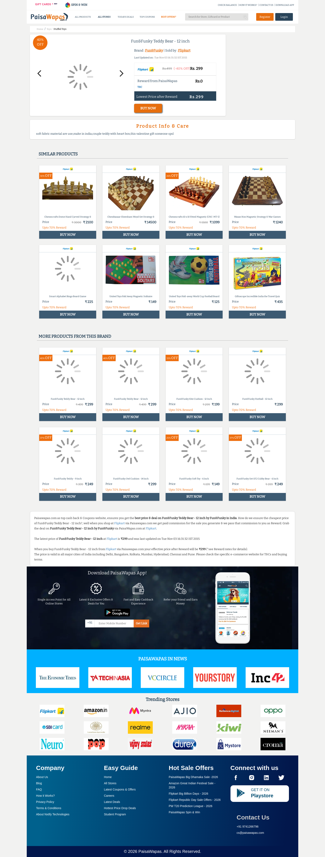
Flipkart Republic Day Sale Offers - (195, 799)
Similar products (58, 153)
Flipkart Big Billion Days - (188, 793)
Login (284, 17)
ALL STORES (104, 17)
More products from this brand (75, 336)
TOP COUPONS (147, 17)
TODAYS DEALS (126, 17)
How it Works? (45, 795)
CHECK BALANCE (227, 5)
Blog (39, 783)
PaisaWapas (150, 851)
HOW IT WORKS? (248, 5)
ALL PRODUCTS (83, 17)
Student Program (115, 814)
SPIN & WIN (76, 5)
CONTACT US (266, 5)
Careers (109, 795)
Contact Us (253, 817)
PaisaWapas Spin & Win (184, 812)
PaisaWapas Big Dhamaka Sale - (193, 777)
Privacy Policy (45, 802)
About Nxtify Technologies (52, 814)
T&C (139, 87)
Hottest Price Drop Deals (120, 808)
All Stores (110, 783)
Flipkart (184, 50)
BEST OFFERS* (168, 17)
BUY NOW (148, 108)
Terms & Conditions (48, 808)
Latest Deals (112, 802)
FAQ (39, 789)
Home (108, 777)
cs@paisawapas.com (250, 832)
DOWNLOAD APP (285, 5)
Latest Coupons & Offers (120, 789)
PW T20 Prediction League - (190, 806)
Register (265, 17)
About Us (42, 777)
